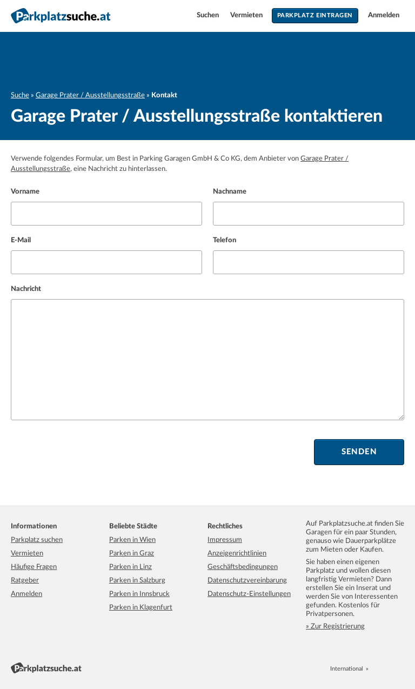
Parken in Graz (131, 553)
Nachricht (26, 289)
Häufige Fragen (34, 567)
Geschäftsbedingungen (243, 567)
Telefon (224, 240)
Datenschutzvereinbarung (247, 580)
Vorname (25, 191)
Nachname (229, 191)
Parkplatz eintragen (315, 15)
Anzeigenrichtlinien (237, 553)
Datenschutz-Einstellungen (249, 594)
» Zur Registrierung (335, 626)
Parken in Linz (130, 567)
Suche (20, 95)
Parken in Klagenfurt (140, 607)
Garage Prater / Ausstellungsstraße (90, 95)
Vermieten (247, 15)
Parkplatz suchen (37, 540)
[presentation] (93, 452)
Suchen (208, 15)
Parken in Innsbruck (139, 594)
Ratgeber (25, 580)
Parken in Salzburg (137, 580)
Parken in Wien (132, 540)
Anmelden (383, 15)
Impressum (225, 540)
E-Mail (21, 240)
